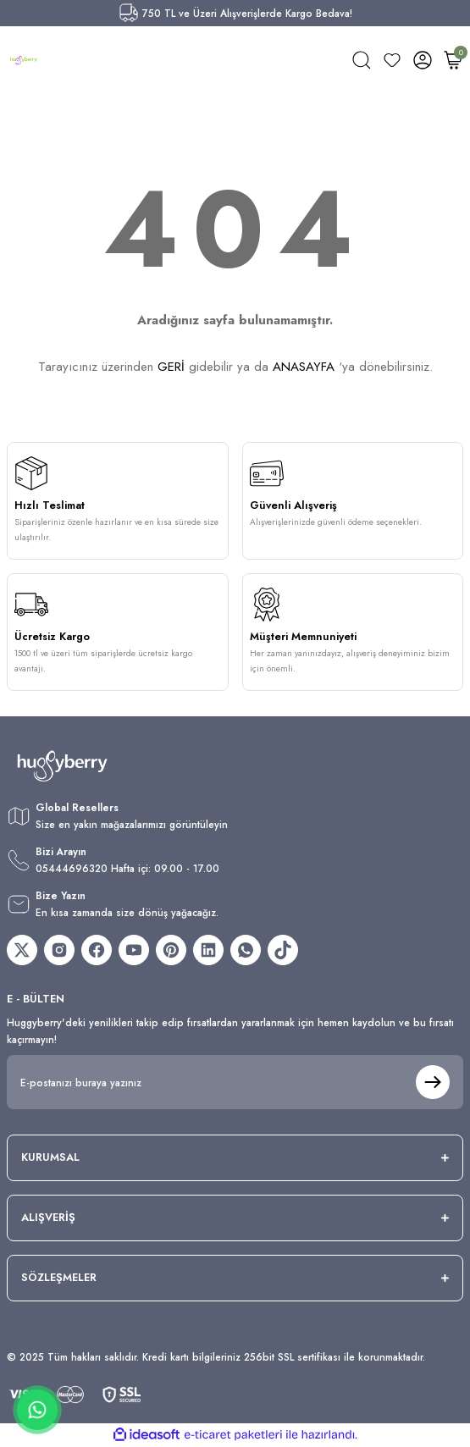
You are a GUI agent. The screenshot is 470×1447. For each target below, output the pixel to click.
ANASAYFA (304, 366)
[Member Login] (422, 60)
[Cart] (453, 60)
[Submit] (433, 1082)
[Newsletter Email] (235, 1082)
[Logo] (24, 60)
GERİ (171, 366)
